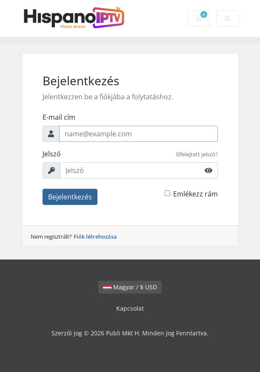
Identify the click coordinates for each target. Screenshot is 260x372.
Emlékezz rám (195, 194)
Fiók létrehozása (95, 236)
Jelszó (52, 154)
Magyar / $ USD (130, 287)
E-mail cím (59, 117)
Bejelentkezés (70, 197)
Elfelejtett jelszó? (197, 154)
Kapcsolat (130, 308)
